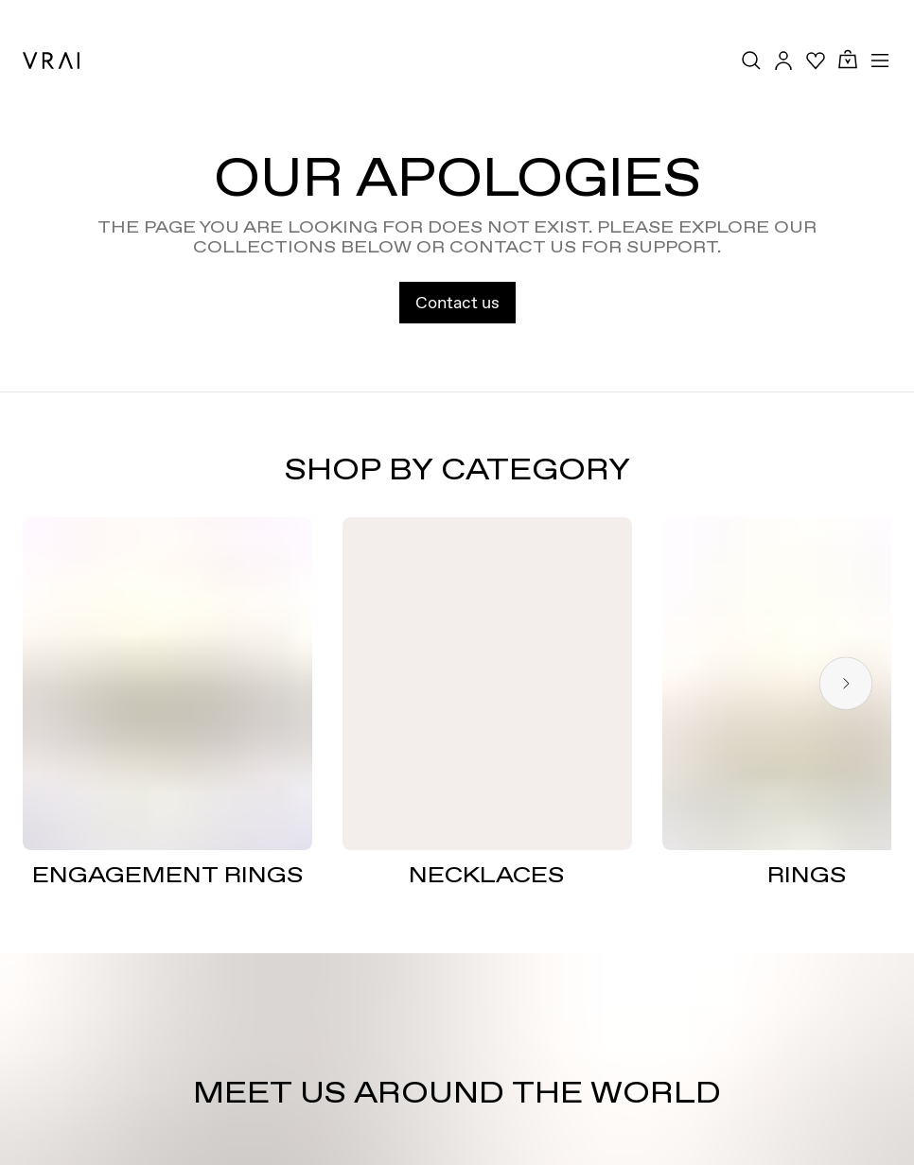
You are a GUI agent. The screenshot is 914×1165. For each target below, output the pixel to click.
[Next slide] (845, 684)
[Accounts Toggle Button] (783, 60)
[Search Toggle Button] (751, 60)
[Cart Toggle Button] (847, 60)
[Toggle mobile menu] (880, 60)
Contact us (457, 302)
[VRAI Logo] (51, 60)
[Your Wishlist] (815, 60)
